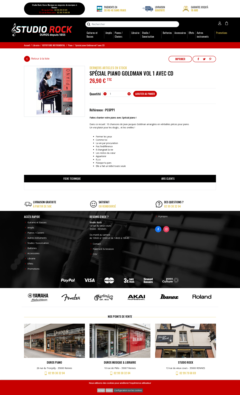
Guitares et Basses (92, 34)
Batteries (167, 33)
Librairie (135, 33)
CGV (95, 254)
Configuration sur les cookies (128, 390)
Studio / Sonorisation (148, 34)
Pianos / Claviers (118, 34)
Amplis (108, 33)
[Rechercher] (132, 24)
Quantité (95, 93)
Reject (109, 390)
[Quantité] (117, 94)
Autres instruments (203, 34)
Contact (97, 243)
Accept (101, 390)
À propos (163, 216)
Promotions (221, 33)
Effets (191, 33)
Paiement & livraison (103, 248)
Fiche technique (72, 178)
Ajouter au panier (145, 94)
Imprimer (180, 59)
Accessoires (180, 33)
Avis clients (168, 178)
